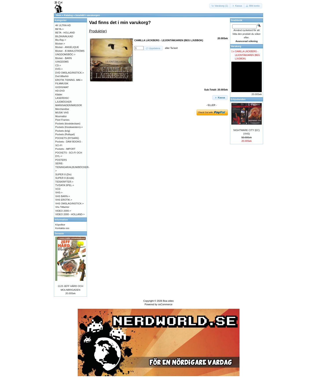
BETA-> (59, 29)
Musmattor (61, 116)
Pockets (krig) (62, 130)
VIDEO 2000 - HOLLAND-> (70, 214)
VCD (57, 189)
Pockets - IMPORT (65, 149)
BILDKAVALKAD (64, 36)
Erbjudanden (238, 99)
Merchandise (62, 109)
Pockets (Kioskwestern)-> (69, 127)
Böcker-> (60, 43)
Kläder (58, 94)
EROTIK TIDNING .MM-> (69, 80)
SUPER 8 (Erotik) (64, 178)
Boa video (168, 301)
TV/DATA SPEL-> (64, 185)
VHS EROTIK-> (63, 199)
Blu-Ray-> (60, 40)
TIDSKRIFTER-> (64, 181)
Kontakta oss (62, 228)
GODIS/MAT (62, 87)
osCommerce (165, 304)
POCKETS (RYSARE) (67, 138)
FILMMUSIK (61, 83)
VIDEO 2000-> (63, 210)
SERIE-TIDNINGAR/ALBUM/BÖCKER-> (72, 167)
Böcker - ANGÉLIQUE (67, 47)
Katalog (68, 15)
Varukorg (236, 46)
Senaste (59, 233)
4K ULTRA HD (63, 25)
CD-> (58, 65)
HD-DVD (60, 90)
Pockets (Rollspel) (65, 134)
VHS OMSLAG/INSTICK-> (69, 203)
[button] (219, 5)
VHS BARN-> (62, 196)
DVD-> (59, 69)
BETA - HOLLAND (65, 32)
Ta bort (174, 48)
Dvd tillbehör (62, 76)
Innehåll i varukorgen (88, 15)
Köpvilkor (60, 224)
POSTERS (61, 160)
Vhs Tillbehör (62, 207)
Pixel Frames (62, 119)
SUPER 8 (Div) (63, 174)
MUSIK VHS (62, 112)
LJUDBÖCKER (63, 101)
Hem (58, 15)
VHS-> (59, 192)
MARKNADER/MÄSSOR (68, 105)
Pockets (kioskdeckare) (67, 123)
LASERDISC (62, 98)
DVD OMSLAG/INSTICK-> (69, 72)
